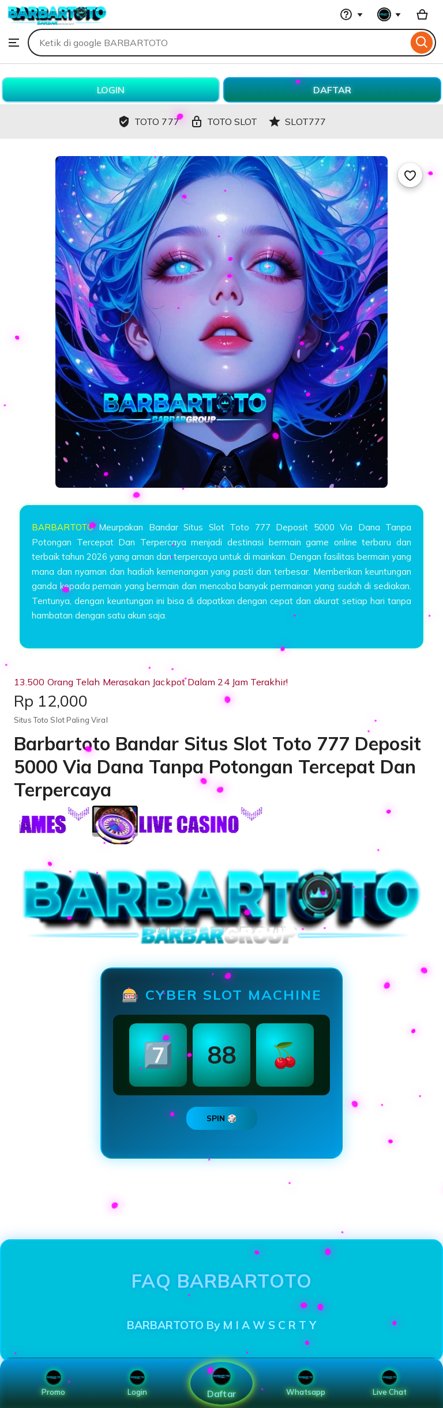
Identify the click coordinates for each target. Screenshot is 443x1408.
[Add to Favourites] (410, 175)
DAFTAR (332, 90)
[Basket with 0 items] (422, 14)
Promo (53, 1383)
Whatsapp (305, 1383)
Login (137, 1383)
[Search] (422, 42)
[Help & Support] (351, 14)
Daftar (221, 1383)
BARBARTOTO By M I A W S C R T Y (221, 1325)
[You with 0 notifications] (389, 14)
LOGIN (111, 90)
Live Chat (390, 1383)
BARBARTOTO (62, 527)
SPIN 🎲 (222, 1118)
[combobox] (218, 42)
